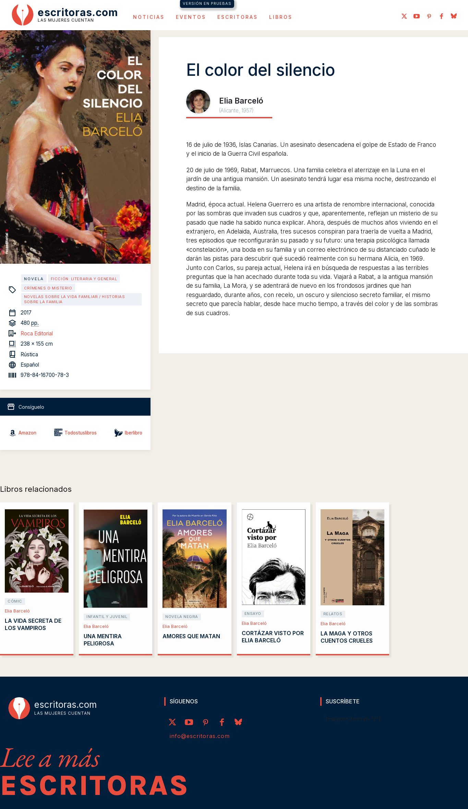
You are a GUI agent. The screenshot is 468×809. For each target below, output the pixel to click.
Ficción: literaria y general (84, 278)
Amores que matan (191, 636)
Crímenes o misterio (48, 288)
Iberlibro (133, 433)
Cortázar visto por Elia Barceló (273, 637)
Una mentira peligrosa (103, 640)
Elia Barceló (17, 611)
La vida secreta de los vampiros (33, 624)
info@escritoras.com (200, 736)
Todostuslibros (80, 433)
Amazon (27, 433)
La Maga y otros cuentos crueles (347, 637)
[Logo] (65, 14)
